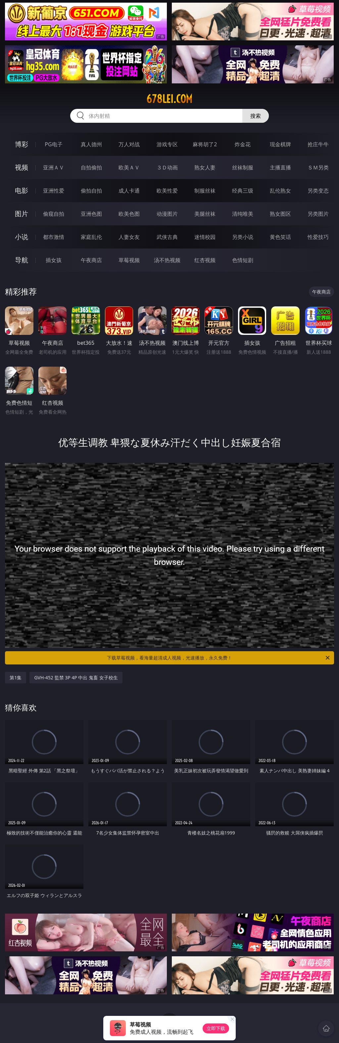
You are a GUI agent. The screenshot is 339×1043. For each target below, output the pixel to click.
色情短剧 (242, 260)
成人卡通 (129, 190)
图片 (21, 213)
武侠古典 (167, 237)
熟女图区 (280, 213)
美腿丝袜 (205, 213)
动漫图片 (167, 213)
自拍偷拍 (91, 167)
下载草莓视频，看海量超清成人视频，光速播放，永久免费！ (219, 658)
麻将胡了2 (205, 144)
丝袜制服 (242, 167)
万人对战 (129, 144)
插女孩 (54, 260)
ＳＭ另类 (318, 167)
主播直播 (280, 167)
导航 (21, 259)
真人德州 (91, 144)
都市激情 (53, 237)
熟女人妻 (205, 167)
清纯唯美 (242, 213)
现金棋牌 (280, 144)
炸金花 (243, 144)
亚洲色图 (91, 213)
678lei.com (169, 99)
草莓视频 (129, 260)
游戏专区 (167, 144)
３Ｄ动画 (167, 167)
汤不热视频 (167, 260)
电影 (21, 190)
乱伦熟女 (280, 190)
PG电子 (53, 144)
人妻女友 (129, 237)
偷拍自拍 (91, 190)
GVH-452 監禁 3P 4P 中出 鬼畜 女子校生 (76, 677)
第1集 (16, 677)
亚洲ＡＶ (53, 167)
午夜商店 (91, 260)
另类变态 (318, 190)
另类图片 (318, 213)
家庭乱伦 (91, 237)
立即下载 (216, 1028)
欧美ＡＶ (129, 167)
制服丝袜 (205, 190)
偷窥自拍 (53, 213)
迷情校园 (205, 237)
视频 (21, 167)
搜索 (255, 115)
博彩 (21, 144)
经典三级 (242, 190)
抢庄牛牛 (318, 144)
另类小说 (242, 237)
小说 (21, 236)
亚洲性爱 (53, 190)
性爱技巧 (318, 237)
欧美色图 (129, 213)
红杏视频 (205, 260)
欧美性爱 (167, 190)
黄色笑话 (280, 237)
